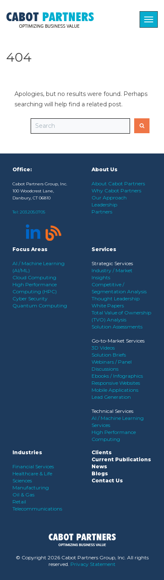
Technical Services (112, 411)
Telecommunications (37, 509)
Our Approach (109, 197)
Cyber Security (30, 298)
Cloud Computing (34, 277)
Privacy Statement (93, 564)
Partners (102, 212)
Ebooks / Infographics (117, 376)
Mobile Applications (115, 390)
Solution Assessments (117, 327)
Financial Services (33, 466)
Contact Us (107, 480)
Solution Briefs (109, 355)
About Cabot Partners (118, 183)
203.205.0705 (32, 212)
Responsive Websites (116, 383)
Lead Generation (111, 397)
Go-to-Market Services (118, 341)
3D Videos (103, 348)
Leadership (104, 204)
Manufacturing (30, 487)
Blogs (100, 473)
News (99, 466)
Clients (102, 452)
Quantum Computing (39, 305)
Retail (19, 502)
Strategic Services (112, 263)
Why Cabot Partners (116, 190)
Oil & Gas (23, 494)
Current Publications (121, 459)
